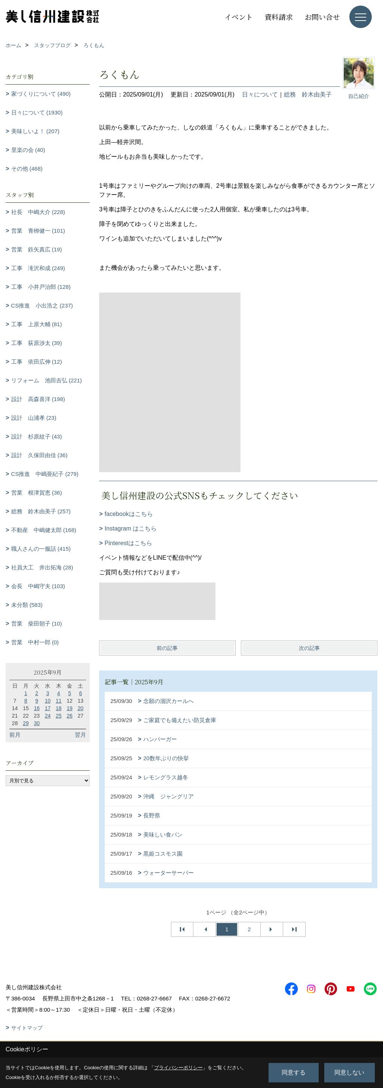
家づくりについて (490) (41, 94)
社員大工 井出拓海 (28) (42, 567)
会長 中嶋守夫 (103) (38, 586)
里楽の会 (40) (28, 150)
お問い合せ (322, 17)
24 (48, 716)
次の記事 (309, 648)
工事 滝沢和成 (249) (38, 268)
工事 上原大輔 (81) (36, 324)
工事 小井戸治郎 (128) (41, 287)
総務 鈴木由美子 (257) (41, 511)
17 (48, 708)
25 (59, 716)
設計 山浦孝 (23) (33, 418)
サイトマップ (27, 1028)
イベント (238, 17)
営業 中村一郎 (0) (35, 642)
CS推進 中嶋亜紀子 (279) (45, 474)
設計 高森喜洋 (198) (38, 399)
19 (70, 708)
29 (26, 723)
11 (59, 701)
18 (59, 708)
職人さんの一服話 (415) (41, 548)
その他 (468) (27, 168)
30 (37, 723)
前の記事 (167, 648)
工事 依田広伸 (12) (36, 361)
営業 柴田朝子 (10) (36, 623)
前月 (15, 734)
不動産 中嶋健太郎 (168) (43, 530)
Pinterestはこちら (128, 543)
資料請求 (278, 17)
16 (37, 708)
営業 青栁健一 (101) (38, 230)
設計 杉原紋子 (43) (36, 436)
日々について (260, 94)
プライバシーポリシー (178, 1067)
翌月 (80, 734)
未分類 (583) (27, 605)
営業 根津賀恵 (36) (36, 492)
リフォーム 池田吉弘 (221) (46, 380)
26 (70, 716)
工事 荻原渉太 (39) (36, 343)
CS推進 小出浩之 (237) (42, 305)
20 (81, 708)
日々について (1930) (37, 112)
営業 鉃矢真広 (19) (36, 249)
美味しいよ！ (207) (35, 131)
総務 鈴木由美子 (308, 94)
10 (48, 701)
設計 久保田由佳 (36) (39, 455)
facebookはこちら (129, 514)
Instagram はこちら (131, 528)
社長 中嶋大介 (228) (38, 212)
